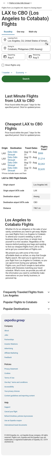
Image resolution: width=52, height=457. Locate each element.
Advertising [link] (8, 348)
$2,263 (41, 164)
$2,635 (41, 169)
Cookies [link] (7, 373)
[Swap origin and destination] (47, 44)
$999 (40, 153)
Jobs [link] (6, 335)
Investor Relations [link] (11, 344)
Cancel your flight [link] (10, 412)
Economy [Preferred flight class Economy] (21, 72)
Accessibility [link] (9, 387)
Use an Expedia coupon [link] (13, 421)
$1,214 (41, 158)
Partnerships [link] (9, 340)
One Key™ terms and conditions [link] (16, 382)
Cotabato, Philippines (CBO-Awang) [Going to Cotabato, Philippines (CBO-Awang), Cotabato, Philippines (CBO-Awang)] (25, 49)
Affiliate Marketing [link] (11, 353)
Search (26, 78)
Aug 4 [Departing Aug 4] (10, 57)
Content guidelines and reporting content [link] (19, 396)
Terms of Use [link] (9, 378)
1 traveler (7, 72)
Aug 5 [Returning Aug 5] (36, 57)
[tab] (8, 32)
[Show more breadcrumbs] (4, 3)
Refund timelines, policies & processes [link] (18, 416)
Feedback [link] (8, 357)
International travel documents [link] (15, 425)
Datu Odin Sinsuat (12, 153)
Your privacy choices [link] (12, 391)
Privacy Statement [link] (11, 369)
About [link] (6, 331)
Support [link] (7, 407)
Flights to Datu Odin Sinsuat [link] (19, 3)
